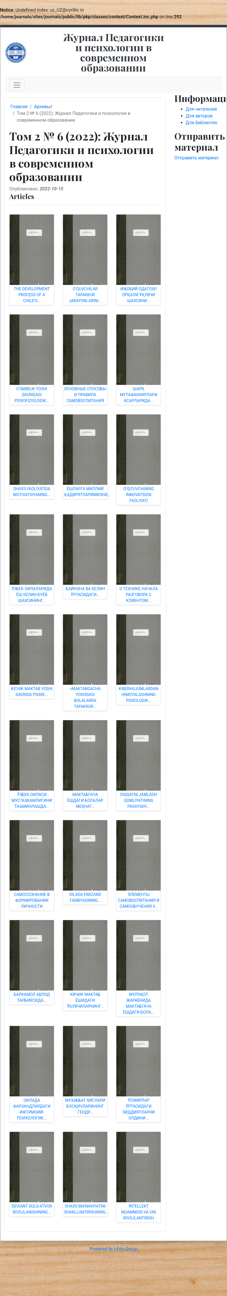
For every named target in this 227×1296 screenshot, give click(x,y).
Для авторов (199, 116)
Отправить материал (196, 157)
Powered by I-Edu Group (113, 1249)
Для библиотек (202, 122)
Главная (19, 106)
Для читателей (201, 109)
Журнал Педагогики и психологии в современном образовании (113, 52)
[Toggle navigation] (17, 85)
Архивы (42, 106)
